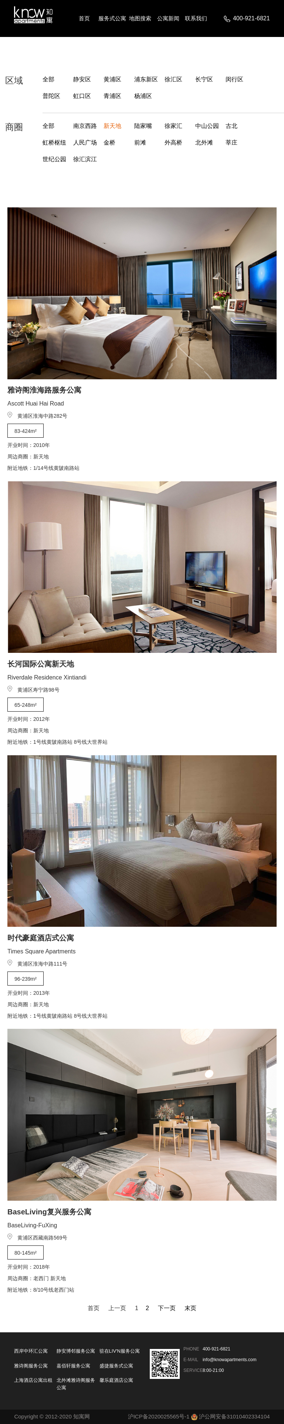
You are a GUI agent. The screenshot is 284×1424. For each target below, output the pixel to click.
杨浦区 (143, 96)
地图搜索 (140, 18)
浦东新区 (146, 79)
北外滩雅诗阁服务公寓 (76, 1383)
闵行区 (234, 79)
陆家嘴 (143, 126)
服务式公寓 (112, 18)
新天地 (112, 126)
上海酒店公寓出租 (33, 1380)
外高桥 (173, 142)
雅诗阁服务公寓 (31, 1366)
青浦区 (112, 96)
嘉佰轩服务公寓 (73, 1366)
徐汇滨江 (85, 159)
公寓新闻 (168, 18)
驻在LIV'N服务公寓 (119, 1351)
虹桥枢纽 (54, 142)
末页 (190, 1308)
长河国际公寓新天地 (40, 664)
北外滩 (204, 142)
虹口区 (82, 96)
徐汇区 (173, 79)
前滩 (140, 142)
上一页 (117, 1308)
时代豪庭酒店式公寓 (40, 938)
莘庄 (231, 142)
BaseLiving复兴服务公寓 (49, 1212)
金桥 (109, 142)
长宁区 (204, 79)
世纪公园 (54, 159)
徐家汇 (173, 126)
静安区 (82, 79)
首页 (84, 18)
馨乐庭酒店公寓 (116, 1380)
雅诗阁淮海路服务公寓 (44, 390)
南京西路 (85, 126)
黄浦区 (112, 79)
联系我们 (196, 18)
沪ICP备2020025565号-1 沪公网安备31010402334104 (199, 1416)
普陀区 (51, 96)
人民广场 (85, 142)
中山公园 (207, 126)
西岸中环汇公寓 (31, 1351)
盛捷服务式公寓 (116, 1366)
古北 (231, 126)
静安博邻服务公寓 (76, 1351)
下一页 (167, 1308)
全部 (48, 79)
